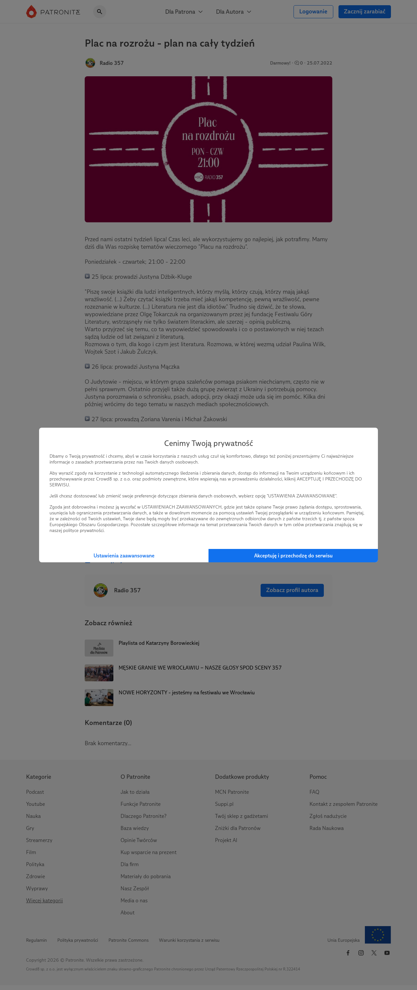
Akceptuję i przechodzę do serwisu (293, 555)
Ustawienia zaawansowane (123, 555)
